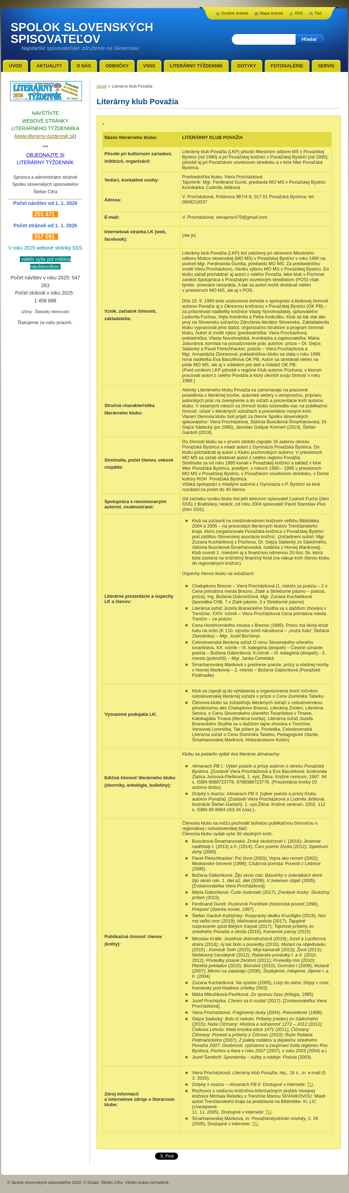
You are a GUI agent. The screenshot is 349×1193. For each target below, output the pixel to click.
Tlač (318, 13)
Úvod (101, 86)
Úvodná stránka (234, 13)
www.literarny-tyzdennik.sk (45, 136)
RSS (299, 13)
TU (310, 1084)
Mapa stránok (271, 13)
